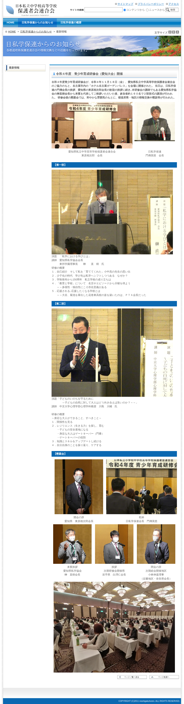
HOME (12, 31)
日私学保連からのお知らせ (36, 31)
